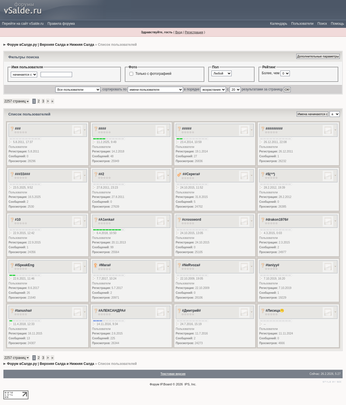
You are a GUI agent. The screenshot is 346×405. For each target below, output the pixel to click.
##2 (101, 174)
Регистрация (194, 32)
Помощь (337, 24)
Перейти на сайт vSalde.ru (22, 24)
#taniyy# (272, 265)
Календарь (278, 24)
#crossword (191, 220)
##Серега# (191, 174)
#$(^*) (270, 174)
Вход (178, 32)
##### (186, 129)
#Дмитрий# (191, 311)
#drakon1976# (277, 220)
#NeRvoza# (191, 265)
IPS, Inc (190, 384)
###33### (22, 174)
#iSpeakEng (24, 265)
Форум (154, 384)
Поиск (322, 24)
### (18, 129)
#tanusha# (23, 311)
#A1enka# (106, 220)
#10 (18, 220)
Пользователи (302, 24)
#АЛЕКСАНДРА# (112, 311)
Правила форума (61, 24)
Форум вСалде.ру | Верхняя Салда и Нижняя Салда (50, 45)
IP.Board (166, 384)
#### (102, 129)
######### (274, 129)
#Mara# (105, 265)
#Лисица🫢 (275, 311)
